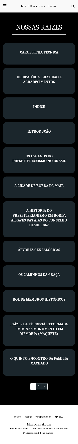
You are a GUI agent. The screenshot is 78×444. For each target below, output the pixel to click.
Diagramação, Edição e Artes (38, 433)
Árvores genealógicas (39, 250)
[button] (4, 6)
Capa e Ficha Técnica (39, 52)
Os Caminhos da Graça (39, 274)
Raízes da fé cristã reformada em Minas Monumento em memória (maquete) (39, 329)
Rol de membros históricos (39, 299)
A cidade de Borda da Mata (39, 186)
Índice (39, 106)
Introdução (39, 131)
